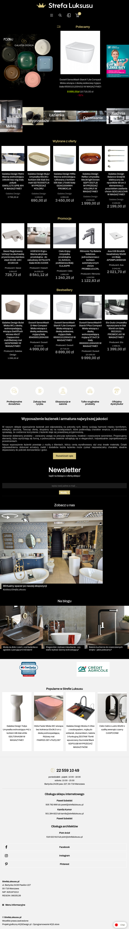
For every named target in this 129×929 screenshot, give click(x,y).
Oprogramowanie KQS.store (46, 924)
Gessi (18, 268)
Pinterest (36, 864)
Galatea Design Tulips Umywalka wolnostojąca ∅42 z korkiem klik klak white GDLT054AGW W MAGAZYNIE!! (17, 733)
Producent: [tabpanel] (12, 249)
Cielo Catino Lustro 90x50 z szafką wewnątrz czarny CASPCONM (112, 729)
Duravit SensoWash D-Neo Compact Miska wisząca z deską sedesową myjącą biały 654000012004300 (38, 330)
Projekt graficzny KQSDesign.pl (16, 924)
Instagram (37, 855)
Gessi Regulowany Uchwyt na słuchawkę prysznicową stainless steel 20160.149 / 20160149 (12, 257)
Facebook (37, 847)
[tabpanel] (13, 172)
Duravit (44, 342)
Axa (121, 265)
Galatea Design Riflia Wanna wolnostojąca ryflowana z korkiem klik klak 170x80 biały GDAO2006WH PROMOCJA (64, 181)
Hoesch (44, 268)
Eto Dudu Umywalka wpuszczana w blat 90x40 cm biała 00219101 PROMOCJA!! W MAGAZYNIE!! (116, 330)
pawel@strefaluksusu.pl (72, 804)
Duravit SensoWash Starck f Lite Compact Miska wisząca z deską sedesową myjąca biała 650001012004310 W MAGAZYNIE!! (80, 83)
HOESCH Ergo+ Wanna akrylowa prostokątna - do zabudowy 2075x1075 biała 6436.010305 (38, 257)
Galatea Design (13, 193)
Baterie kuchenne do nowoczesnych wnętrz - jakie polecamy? (106, 648)
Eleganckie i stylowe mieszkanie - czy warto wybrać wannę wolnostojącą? (63, 648)
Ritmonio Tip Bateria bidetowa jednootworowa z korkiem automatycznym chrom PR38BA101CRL (90, 260)
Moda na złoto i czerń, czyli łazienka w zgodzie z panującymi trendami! (20, 648)
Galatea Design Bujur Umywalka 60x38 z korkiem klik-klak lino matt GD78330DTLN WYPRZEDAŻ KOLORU (39, 181)
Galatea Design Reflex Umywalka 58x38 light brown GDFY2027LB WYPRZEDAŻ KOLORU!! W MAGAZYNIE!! (90, 183)
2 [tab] (64, 213)
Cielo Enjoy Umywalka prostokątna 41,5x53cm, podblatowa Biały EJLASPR (64, 258)
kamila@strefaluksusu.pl (72, 813)
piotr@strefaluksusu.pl (72, 837)
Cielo (70, 271)
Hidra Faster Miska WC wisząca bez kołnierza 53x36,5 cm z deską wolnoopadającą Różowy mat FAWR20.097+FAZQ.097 (48, 733)
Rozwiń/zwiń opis (64, 456)
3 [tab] (69, 213)
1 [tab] (60, 213)
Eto (121, 342)
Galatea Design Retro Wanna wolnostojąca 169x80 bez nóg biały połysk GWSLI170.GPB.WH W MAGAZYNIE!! (13, 181)
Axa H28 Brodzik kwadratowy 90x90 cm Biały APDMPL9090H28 (116, 255)
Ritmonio (96, 274)
